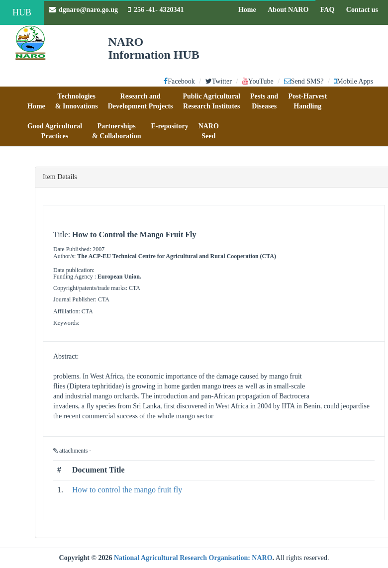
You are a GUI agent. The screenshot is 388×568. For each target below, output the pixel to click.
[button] (36, 101)
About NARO (288, 9)
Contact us (364, 8)
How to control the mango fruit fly (127, 489)
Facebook (179, 81)
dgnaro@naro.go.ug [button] (83, 9)
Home (249, 8)
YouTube (258, 81)
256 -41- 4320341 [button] (156, 9)
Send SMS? (304, 81)
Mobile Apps (353, 81)
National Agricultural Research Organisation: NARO (193, 558)
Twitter (218, 81)
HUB (21, 12)
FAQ (330, 8)
